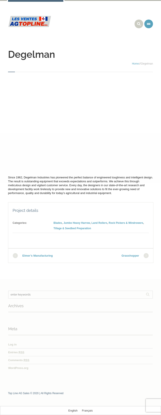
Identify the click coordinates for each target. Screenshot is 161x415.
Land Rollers (99, 222)
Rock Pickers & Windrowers (126, 222)
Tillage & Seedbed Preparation (72, 228)
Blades (57, 222)
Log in (12, 344)
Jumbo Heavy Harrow (76, 222)
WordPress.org (18, 368)
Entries (16, 352)
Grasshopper (130, 255)
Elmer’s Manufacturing (37, 255)
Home (135, 63)
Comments (19, 360)
